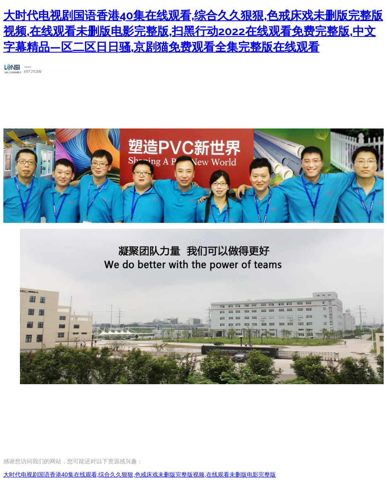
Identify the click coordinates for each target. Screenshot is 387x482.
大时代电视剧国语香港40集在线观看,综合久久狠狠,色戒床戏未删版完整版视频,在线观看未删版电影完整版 (139, 474)
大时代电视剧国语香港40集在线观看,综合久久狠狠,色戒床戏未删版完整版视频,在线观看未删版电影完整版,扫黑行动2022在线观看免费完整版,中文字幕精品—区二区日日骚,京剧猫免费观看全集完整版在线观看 (193, 31)
